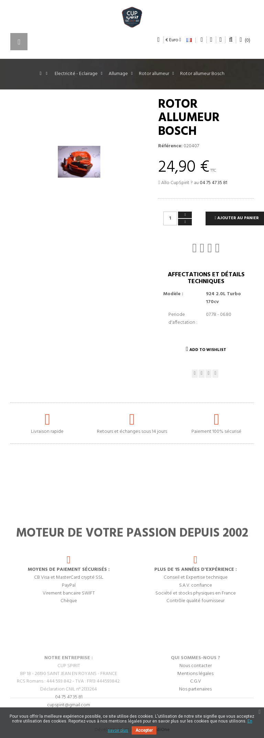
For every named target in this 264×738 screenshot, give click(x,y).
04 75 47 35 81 (213, 183)
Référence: (170, 146)
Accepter (144, 730)
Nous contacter (195, 696)
